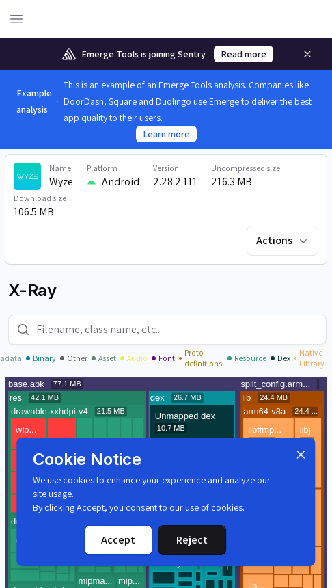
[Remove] (307, 54)
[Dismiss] (301, 454)
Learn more (166, 134)
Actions (283, 240)
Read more (243, 54)
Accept (118, 540)
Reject (192, 540)
